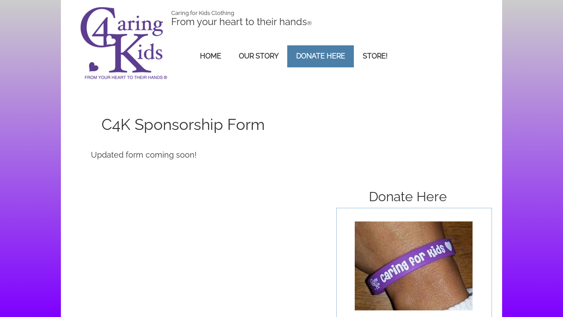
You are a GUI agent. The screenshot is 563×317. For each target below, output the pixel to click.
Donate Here (320, 56)
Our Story (258, 56)
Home (210, 56)
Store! (375, 56)
